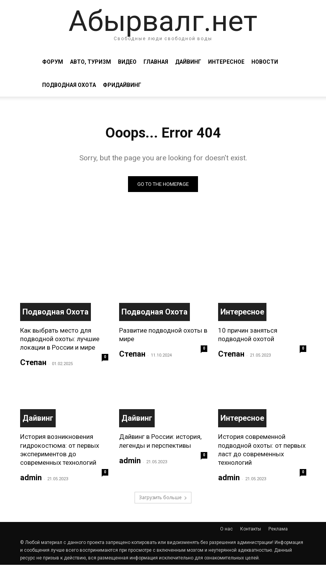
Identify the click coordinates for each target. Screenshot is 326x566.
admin (31, 478)
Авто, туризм (90, 62)
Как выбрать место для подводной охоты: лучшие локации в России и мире (59, 339)
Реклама (278, 530)
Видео (127, 62)
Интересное (226, 62)
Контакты (250, 530)
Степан (33, 363)
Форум (52, 62)
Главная (155, 62)
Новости (264, 62)
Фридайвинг (122, 85)
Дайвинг (188, 62)
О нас (226, 530)
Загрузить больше (163, 498)
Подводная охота (69, 85)
